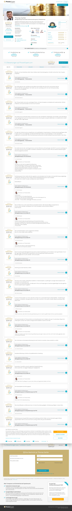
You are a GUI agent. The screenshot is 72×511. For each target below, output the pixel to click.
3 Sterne (59, 24)
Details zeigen (44, 508)
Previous (30, 31)
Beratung (49, 39)
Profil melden (15, 479)
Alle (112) (8, 67)
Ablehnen (60, 505)
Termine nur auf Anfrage (35, 36)
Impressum (8, 505)
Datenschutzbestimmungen (15, 505)
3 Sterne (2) (41, 67)
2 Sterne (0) (53, 67)
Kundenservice (50, 42)
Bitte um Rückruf (42, 462)
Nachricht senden (43, 470)
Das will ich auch (59, 1)
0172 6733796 (19, 38)
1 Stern (59, 27)
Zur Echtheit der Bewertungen (8, 33)
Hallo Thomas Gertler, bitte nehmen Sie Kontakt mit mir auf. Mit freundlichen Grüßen (22, 464)
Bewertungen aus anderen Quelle (8, 30)
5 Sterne (59, 21)
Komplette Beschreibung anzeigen (21, 26)
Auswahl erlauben (60, 502)
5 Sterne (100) (19, 67)
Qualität (49, 32)
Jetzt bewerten (9, 36)
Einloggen (65, 1)
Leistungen (50, 36)
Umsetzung (50, 37)
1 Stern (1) (63, 67)
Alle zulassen (60, 499)
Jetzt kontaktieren (62, 4)
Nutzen (49, 34)
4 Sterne (59, 23)
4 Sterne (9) (30, 67)
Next (45, 31)
